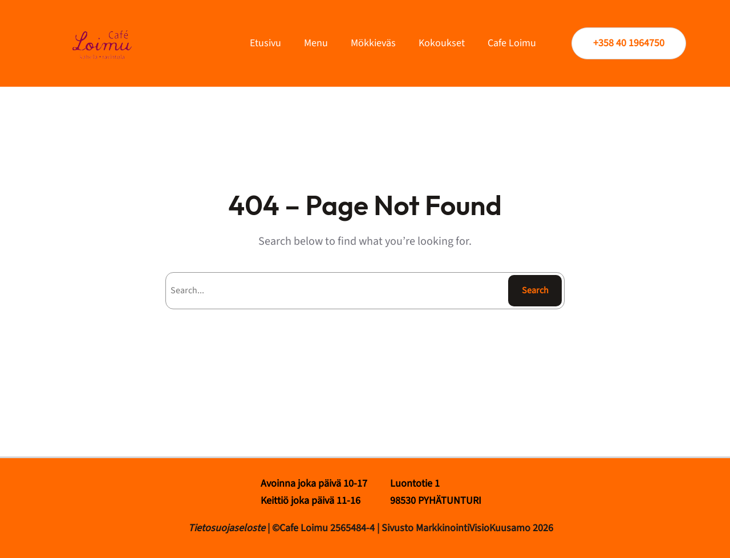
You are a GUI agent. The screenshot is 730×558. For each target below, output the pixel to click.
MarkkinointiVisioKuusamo (474, 528)
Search (535, 290)
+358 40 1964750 (628, 43)
